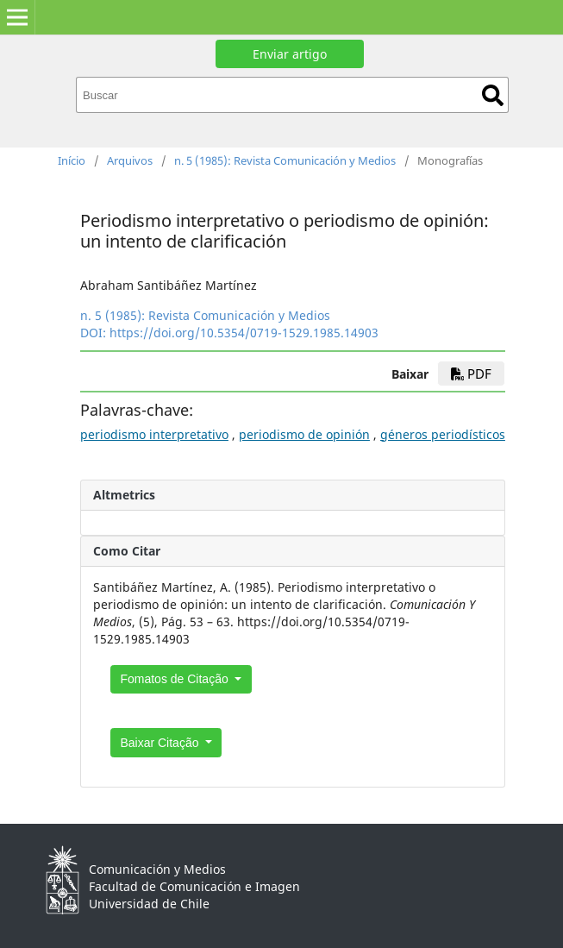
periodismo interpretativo (154, 434)
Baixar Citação (161, 743)
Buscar (493, 95)
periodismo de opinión (304, 434)
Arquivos (130, 160)
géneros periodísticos (442, 434)
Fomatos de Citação (175, 679)
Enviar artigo (290, 54)
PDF (471, 373)
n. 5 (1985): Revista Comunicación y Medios (285, 160)
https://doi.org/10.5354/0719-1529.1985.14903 (243, 332)
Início (71, 160)
